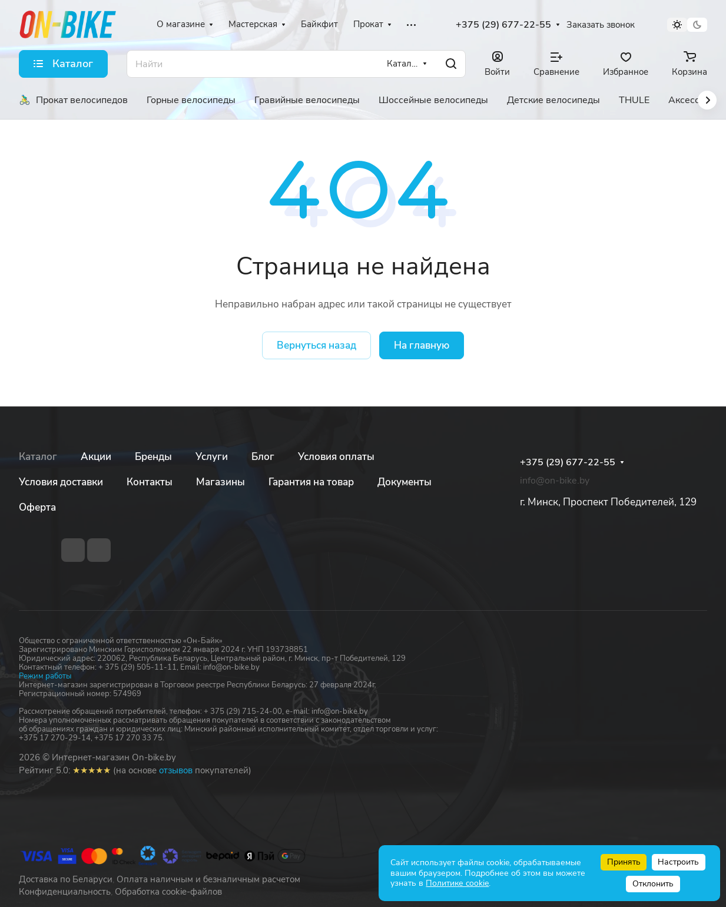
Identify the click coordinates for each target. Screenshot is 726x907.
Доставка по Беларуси (65, 879)
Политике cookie (457, 883)
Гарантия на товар (311, 482)
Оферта (37, 507)
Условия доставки (61, 482)
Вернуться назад (316, 345)
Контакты (150, 482)
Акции (96, 457)
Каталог (38, 457)
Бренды (153, 457)
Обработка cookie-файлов (168, 892)
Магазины (220, 482)
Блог (262, 457)
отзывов (176, 770)
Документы (404, 482)
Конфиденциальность (65, 892)
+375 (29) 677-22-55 (503, 25)
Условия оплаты (336, 457)
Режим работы (45, 676)
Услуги (211, 457)
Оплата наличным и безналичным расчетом (208, 879)
